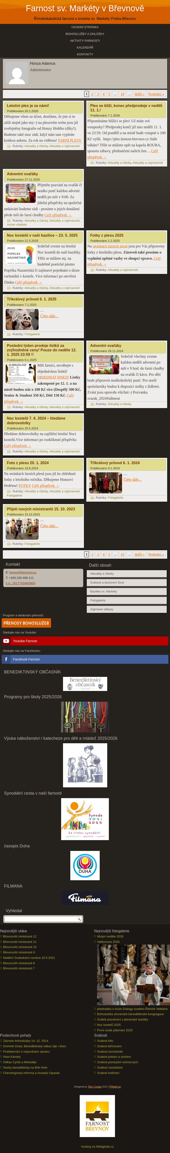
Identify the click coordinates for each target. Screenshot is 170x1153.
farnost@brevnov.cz (22, 572)
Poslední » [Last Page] (156, 94)
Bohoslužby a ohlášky (85, 34)
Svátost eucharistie (110, 1051)
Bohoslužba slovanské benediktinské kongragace (130, 1014)
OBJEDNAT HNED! (53, 377)
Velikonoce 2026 (108, 942)
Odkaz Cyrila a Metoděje (19, 1062)
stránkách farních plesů (110, 246)
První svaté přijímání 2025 (115, 1030)
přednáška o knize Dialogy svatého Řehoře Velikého (132, 1009)
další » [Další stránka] (139, 94)
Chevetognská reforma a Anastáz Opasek (31, 1073)
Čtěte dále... (49, 316)
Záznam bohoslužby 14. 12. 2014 (25, 1041)
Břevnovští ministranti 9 (19, 952)
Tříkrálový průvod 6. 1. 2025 (31, 299)
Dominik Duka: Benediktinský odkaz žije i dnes (34, 1046)
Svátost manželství (110, 1067)
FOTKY (25, 486)
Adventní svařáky (22, 174)
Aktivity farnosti (85, 40)
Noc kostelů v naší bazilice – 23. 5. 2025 (42, 235)
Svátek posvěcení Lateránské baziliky (122, 1019)
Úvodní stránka (85, 27)
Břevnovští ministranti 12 (19, 936)
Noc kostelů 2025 (109, 1025)
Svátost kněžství (108, 1073)
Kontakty (85, 54)
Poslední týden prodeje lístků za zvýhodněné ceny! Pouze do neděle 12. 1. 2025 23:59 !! (41, 350)
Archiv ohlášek (17, 224)
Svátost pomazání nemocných (117, 1062)
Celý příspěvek (58, 215)
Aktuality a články (36, 146)
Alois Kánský (11, 1056)
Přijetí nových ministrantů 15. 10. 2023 (41, 509)
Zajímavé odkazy (101, 609)
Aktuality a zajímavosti (64, 146)
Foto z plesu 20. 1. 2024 (28, 463)
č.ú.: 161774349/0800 (20, 583)
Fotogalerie (32, 334)
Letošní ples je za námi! (28, 106)
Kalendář (85, 47)
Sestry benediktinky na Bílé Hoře (25, 1067)
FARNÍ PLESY (70, 140)
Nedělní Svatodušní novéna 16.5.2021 (29, 958)
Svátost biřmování (109, 1046)
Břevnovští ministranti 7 (19, 968)
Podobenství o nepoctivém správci (26, 1051)
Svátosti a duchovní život (107, 582)
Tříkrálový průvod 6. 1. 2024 (115, 463)
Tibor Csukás (95, 1086)
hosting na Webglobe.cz (97, 1146)
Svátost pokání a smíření (114, 1056)
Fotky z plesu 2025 (106, 235)
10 (122, 94)
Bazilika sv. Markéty (103, 591)
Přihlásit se (115, 1086)
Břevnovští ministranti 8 (19, 963)
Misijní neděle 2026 (110, 936)
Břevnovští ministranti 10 (19, 947)
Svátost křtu (105, 1041)
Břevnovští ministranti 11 (19, 942)
